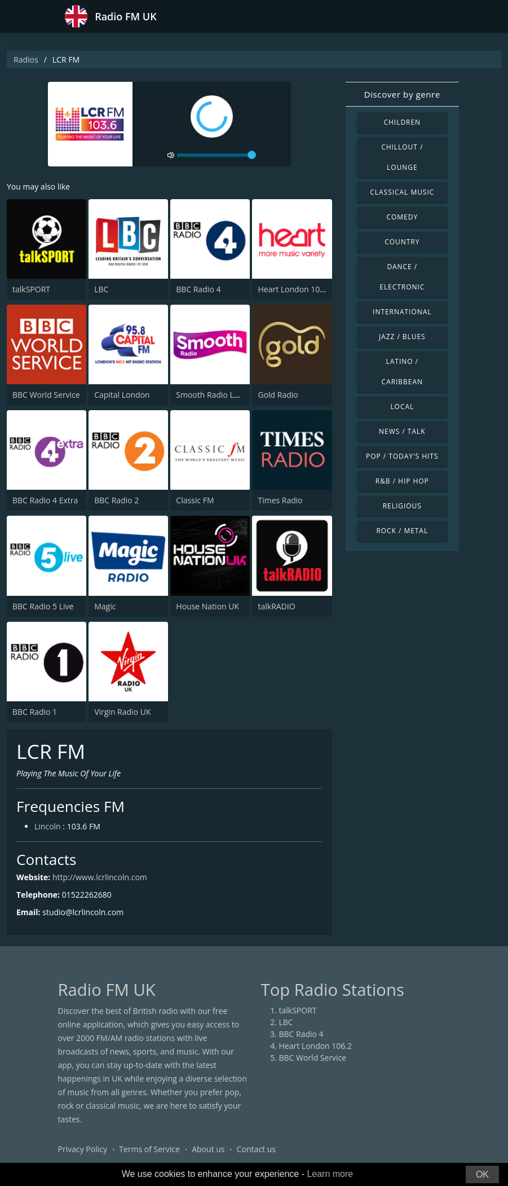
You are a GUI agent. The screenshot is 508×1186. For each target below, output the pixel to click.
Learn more (330, 1174)
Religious (402, 506)
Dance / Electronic (402, 277)
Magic (105, 606)
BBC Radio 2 (116, 500)
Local (402, 406)
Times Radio (280, 500)
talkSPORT (31, 289)
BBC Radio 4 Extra (45, 500)
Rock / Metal (402, 530)
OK (482, 1174)
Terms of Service (149, 1149)
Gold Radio (278, 394)
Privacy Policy (82, 1149)
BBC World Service (46, 394)
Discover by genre (402, 94)
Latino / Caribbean (402, 371)
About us (208, 1149)
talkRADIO (276, 606)
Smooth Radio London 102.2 (228, 394)
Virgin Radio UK (122, 711)
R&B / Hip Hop (402, 481)
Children (402, 122)
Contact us (256, 1149)
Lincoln (47, 826)
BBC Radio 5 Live (42, 606)
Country (402, 242)
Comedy (402, 217)
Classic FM (195, 500)
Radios (26, 59)
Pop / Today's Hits (402, 456)
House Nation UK (207, 606)
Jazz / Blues (402, 336)
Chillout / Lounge (402, 157)
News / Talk (402, 431)
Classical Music (402, 192)
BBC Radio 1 (34, 711)
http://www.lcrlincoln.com (99, 877)
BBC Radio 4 (198, 289)
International (402, 312)
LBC (101, 289)
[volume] (216, 155)
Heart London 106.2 (294, 289)
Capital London (122, 394)
